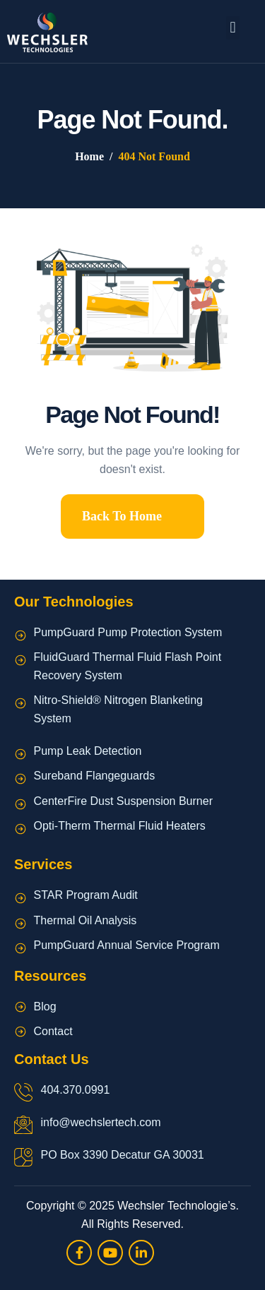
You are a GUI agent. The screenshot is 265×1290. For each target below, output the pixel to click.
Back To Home (122, 516)
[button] (233, 28)
